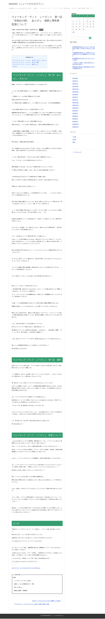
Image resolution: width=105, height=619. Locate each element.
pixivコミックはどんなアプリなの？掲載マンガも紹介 (47, 601)
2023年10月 (75, 92)
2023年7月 (75, 97)
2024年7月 (75, 81)
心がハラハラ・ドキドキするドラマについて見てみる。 (26, 568)
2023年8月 (75, 94)
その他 (41, 30)
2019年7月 (75, 113)
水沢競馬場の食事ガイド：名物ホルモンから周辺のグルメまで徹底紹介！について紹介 (83, 54)
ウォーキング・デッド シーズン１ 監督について (26, 64)
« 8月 (73, 32)
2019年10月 (75, 108)
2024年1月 (75, 84)
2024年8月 (75, 78)
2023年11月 (75, 89)
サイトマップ (77, 152)
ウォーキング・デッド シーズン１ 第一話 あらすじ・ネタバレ (29, 60)
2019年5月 (75, 119)
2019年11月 (75, 105)
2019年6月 (75, 116)
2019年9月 (75, 111)
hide (32, 57)
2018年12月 (75, 124)
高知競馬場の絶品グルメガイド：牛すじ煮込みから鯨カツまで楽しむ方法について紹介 (83, 49)
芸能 (74, 142)
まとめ (15, 66)
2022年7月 (75, 100)
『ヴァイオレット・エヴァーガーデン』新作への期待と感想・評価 (31, 604)
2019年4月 (75, 121)
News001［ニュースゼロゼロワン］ (30, 3)
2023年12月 (75, 86)
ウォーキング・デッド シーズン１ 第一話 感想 (26, 62)
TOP (20, 8)
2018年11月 (75, 127)
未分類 (74, 139)
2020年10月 (75, 103)
